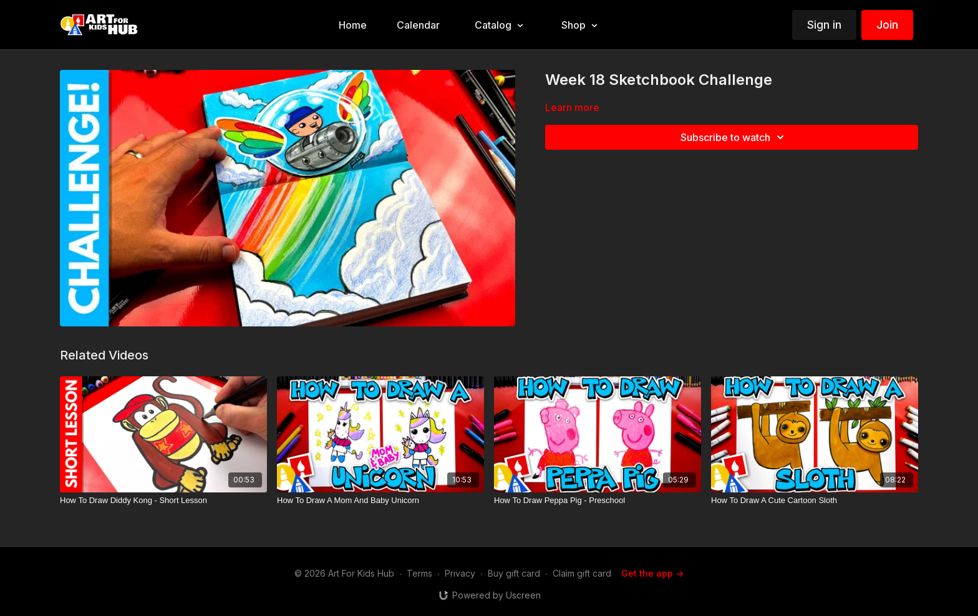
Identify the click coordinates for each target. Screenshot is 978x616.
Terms (419, 573)
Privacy (460, 573)
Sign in (824, 24)
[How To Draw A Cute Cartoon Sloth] (814, 500)
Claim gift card (582, 573)
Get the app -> (652, 573)
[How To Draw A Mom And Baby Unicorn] (380, 500)
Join (887, 24)
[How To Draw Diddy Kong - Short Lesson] (163, 500)
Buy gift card (514, 573)
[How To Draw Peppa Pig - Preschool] (597, 500)
